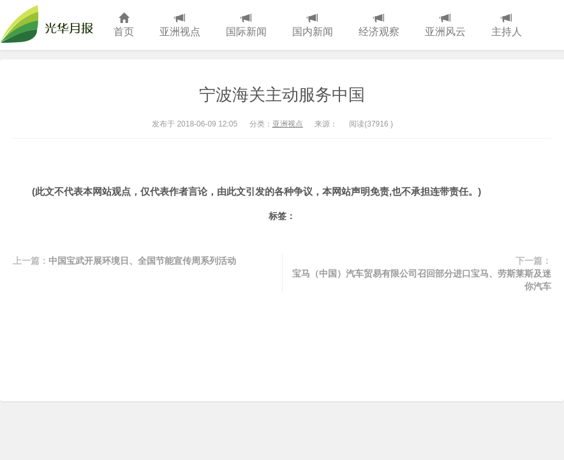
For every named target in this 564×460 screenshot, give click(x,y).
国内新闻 (312, 25)
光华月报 (50, 25)
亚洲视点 (180, 25)
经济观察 (379, 25)
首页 (124, 25)
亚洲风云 (445, 25)
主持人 (506, 25)
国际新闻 (246, 25)
